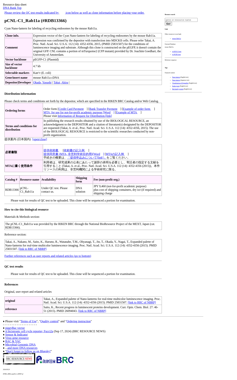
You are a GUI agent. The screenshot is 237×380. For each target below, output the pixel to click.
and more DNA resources (22, 347)
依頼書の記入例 (74, 150)
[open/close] (39, 139)
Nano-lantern (176, 77)
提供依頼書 (51, 150)
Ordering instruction (79, 321)
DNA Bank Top (12, 7)
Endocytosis (175, 86)
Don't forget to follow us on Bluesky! (28, 351)
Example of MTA (127, 112)
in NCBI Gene (176, 54)
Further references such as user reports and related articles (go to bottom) (47, 256)
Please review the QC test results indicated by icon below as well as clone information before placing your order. (74, 12)
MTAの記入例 (115, 154)
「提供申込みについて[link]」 (86, 157)
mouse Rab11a (176, 38)
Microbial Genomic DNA (20, 344)
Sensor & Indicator (16, 334)
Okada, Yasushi (42, 82)
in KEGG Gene (176, 51)
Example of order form (137, 108)
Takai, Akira (61, 82)
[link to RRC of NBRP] (32, 248)
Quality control (49, 321)
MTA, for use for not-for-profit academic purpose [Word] (79, 112)
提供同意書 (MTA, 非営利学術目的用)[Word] (74, 154)
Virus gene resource (17, 337)
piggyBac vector (15, 327)
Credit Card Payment (71, 108)
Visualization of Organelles (180, 83)
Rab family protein (177, 89)
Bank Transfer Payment (103, 108)
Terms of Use (28, 321)
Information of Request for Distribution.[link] (85, 115)
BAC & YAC (13, 341)
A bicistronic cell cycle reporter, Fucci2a (29, 331)
